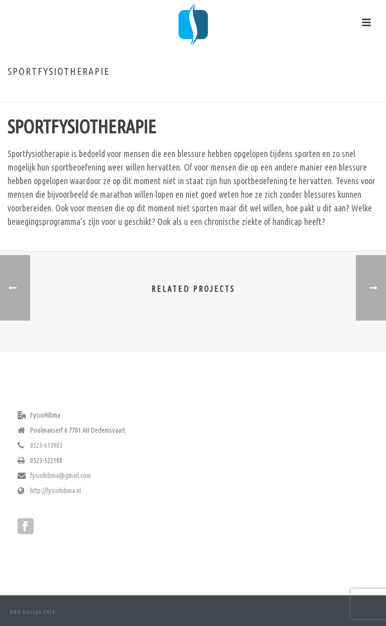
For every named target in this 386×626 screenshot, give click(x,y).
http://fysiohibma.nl (55, 491)
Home (261, 93)
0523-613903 (46, 445)
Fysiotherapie (293, 93)
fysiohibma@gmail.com (60, 476)
